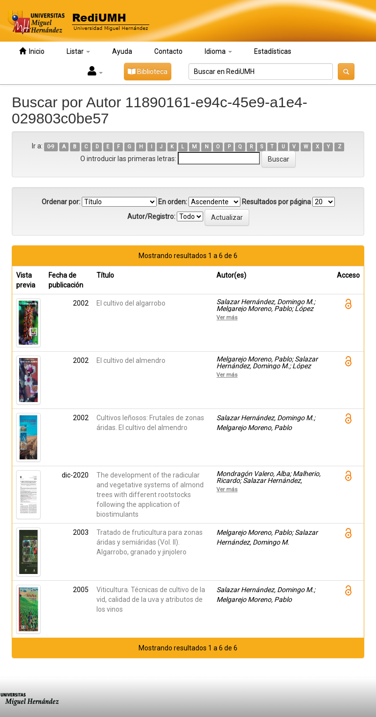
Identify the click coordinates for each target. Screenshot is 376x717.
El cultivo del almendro (130, 360)
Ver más (226, 317)
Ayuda (122, 51)
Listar (78, 51)
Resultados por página (276, 202)
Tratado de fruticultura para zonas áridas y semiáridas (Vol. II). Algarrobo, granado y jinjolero (149, 542)
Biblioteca (147, 71)
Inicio (32, 51)
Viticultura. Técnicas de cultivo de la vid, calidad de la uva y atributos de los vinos (150, 599)
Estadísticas (272, 51)
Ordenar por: (61, 202)
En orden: (172, 202)
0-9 (50, 146)
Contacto (168, 51)
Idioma (218, 51)
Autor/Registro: (151, 216)
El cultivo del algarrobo (130, 303)
